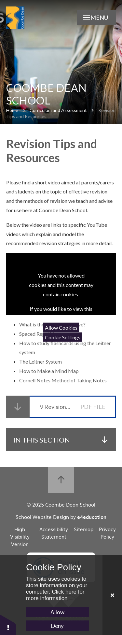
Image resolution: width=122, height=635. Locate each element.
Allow (57, 612)
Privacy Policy (107, 532)
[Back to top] (61, 480)
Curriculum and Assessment (58, 110)
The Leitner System (41, 361)
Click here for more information (55, 595)
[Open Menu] (96, 17)
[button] (8, 624)
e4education (91, 516)
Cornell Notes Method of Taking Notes (63, 380)
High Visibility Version (20, 536)
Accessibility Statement (53, 532)
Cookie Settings (62, 337)
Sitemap (83, 529)
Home (12, 110)
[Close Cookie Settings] (112, 595)
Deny (57, 625)
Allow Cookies (61, 327)
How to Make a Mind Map (49, 371)
